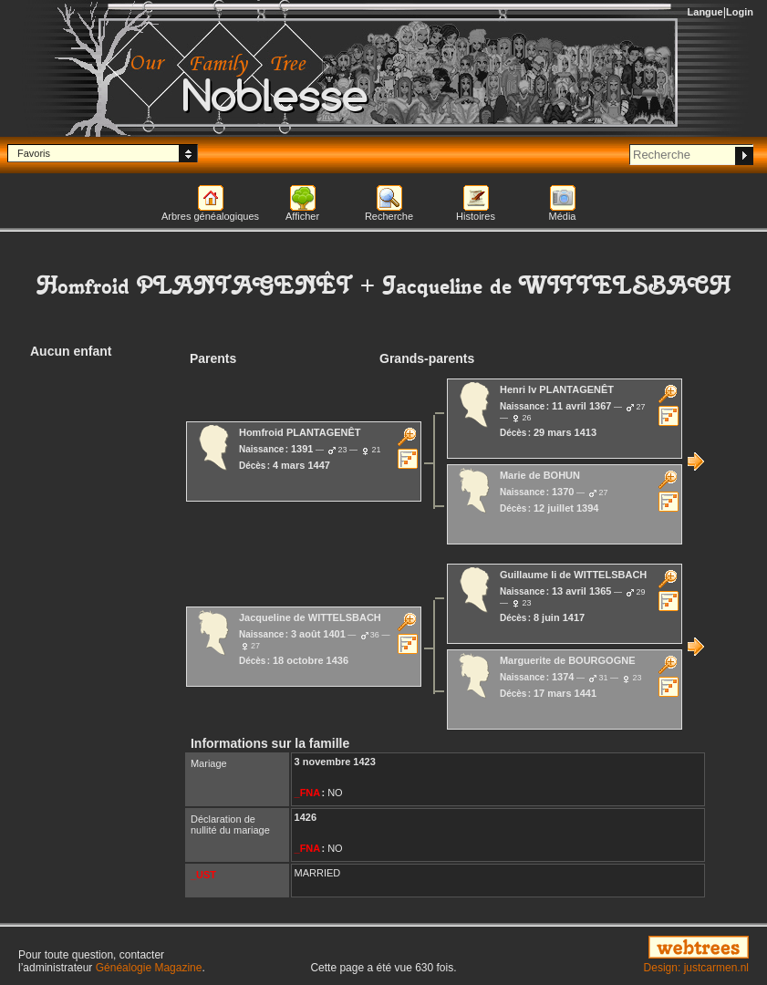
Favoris (33, 153)
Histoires (475, 216)
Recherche (389, 216)
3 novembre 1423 (335, 761)
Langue (705, 11)
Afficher (302, 216)
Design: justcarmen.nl (696, 967)
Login (739, 11)
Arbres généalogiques (210, 216)
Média (562, 216)
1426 (305, 817)
